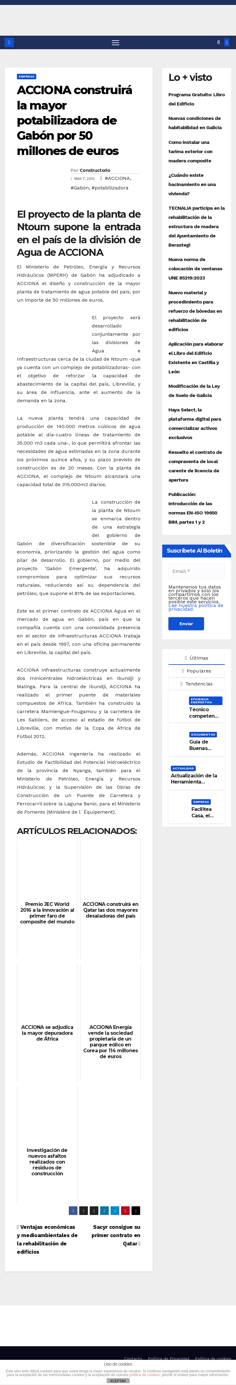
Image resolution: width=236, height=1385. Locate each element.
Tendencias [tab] (197, 684)
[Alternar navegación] (115, 42)
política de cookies (144, 1375)
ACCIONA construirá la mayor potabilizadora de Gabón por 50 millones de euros (74, 120)
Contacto (133, 1359)
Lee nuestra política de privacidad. (195, 607)
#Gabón (80, 188)
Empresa (26, 76)
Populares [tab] (196, 671)
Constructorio (95, 170)
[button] (218, 43)
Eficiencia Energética (201, 701)
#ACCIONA (117, 178)
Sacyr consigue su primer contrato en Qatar (116, 1235)
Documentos (203, 734)
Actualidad (183, 768)
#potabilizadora (110, 188)
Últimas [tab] (197, 658)
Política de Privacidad (168, 1359)
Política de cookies (213, 1359)
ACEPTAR (118, 1381)
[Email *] (196, 571)
